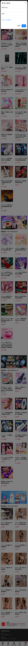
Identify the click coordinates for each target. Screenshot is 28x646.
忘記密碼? (8, 20)
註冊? (3, 20)
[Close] (25, 3)
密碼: (3, 13)
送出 (24, 25)
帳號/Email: (5, 7)
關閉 (19, 25)
